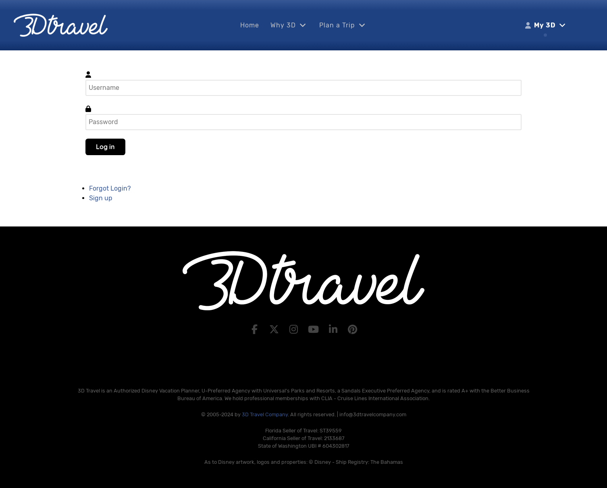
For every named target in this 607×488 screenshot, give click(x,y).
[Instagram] (295, 329)
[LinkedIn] (334, 329)
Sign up (100, 198)
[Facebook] (256, 329)
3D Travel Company (265, 414)
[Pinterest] (353, 329)
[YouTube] (314, 329)
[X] (275, 329)
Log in (105, 147)
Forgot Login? (110, 188)
